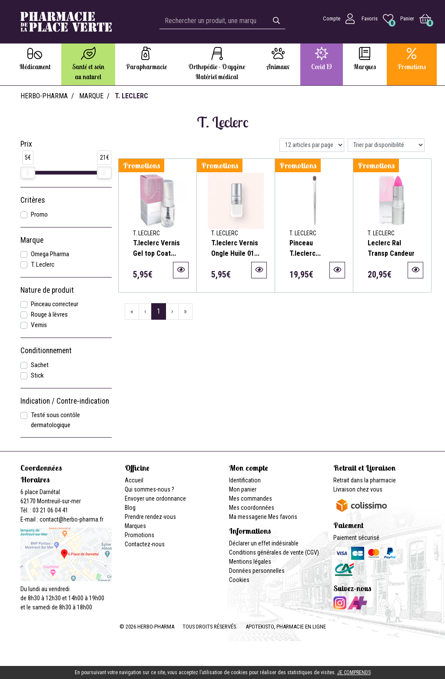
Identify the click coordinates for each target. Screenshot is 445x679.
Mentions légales (250, 561)
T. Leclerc (42, 264)
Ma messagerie (248, 516)
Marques (135, 525)
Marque (91, 96)
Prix (26, 144)
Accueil (134, 480)
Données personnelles (257, 570)
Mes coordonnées (251, 507)
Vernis (39, 325)
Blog (130, 507)
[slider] (27, 173)
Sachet (40, 365)
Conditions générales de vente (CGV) (274, 552)
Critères (32, 200)
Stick (37, 375)
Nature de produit (47, 290)
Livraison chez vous (357, 489)
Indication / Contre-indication (64, 401)
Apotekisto (286, 626)
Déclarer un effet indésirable (264, 543)
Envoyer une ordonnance (155, 498)
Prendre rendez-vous (150, 516)
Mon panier (242, 489)
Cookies (239, 579)
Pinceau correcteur (54, 304)
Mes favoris (282, 516)
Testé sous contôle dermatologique (55, 420)
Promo (39, 214)
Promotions (139, 535)
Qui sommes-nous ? (149, 489)
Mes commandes (250, 498)
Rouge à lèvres (49, 314)
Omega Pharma (50, 254)
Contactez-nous (145, 544)
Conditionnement (46, 350)
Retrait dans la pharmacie (364, 480)
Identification (245, 480)
